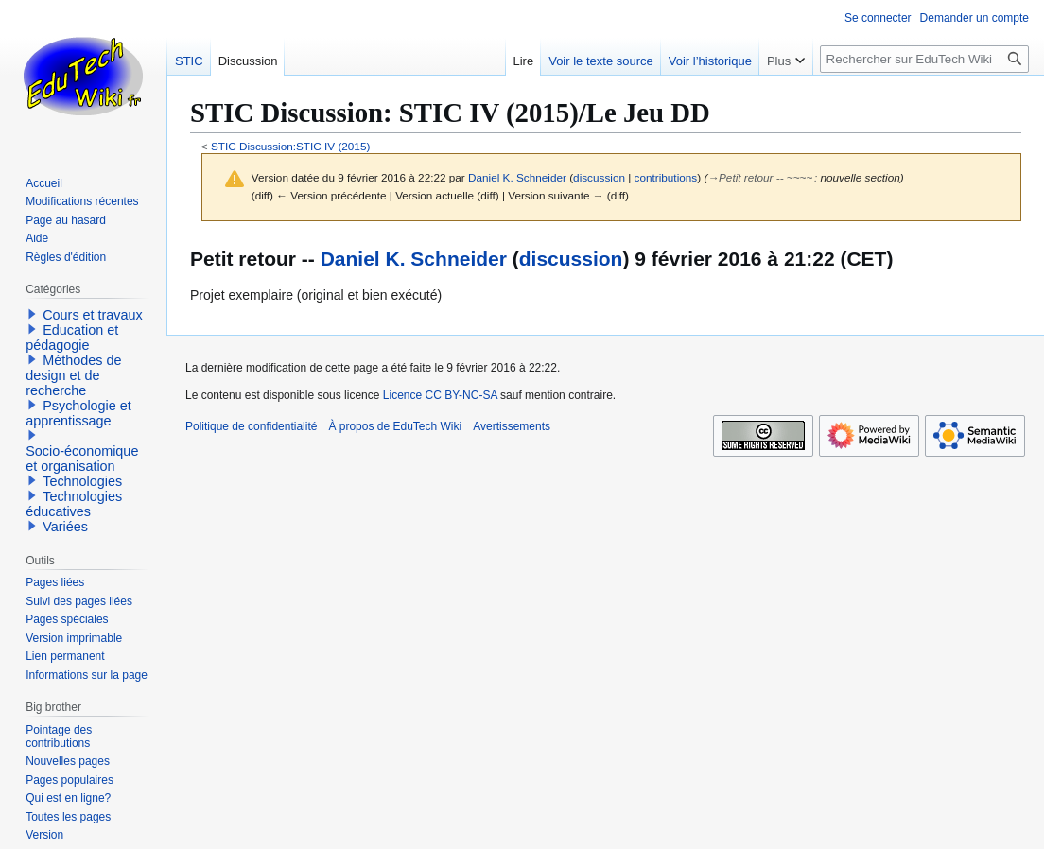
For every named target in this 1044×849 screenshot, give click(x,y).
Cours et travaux (93, 314)
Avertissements (511, 426)
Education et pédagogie (72, 337)
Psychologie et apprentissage (78, 413)
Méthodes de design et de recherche (73, 375)
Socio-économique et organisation (82, 458)
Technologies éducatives (74, 504)
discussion (599, 177)
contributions (666, 177)
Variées (65, 526)
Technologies (82, 481)
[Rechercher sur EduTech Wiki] (924, 59)
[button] (32, 314)
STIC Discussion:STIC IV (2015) (290, 146)
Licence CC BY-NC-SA (440, 395)
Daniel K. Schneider (414, 258)
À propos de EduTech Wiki (394, 426)
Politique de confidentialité (251, 426)
